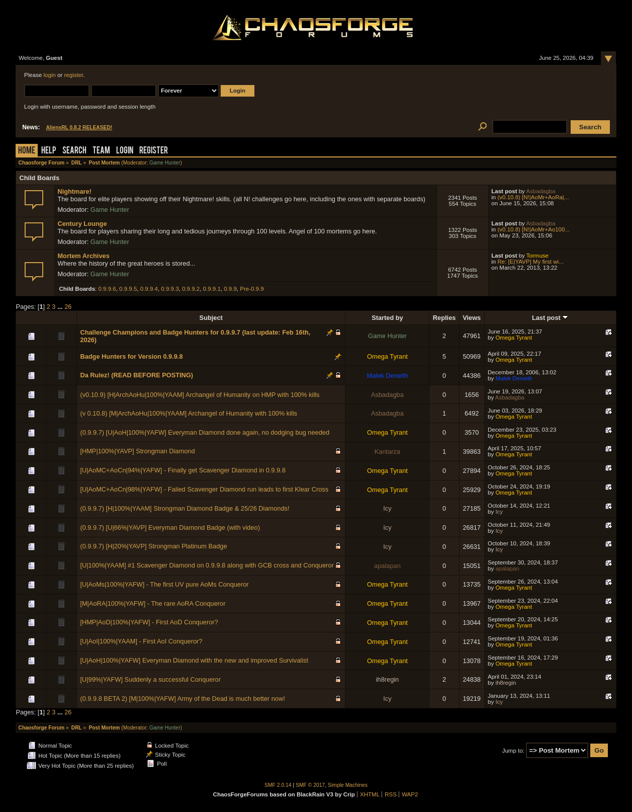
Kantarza (387, 451)
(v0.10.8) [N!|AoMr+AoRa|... (533, 197)
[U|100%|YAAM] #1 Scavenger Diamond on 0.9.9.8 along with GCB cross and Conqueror (206, 565)
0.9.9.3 (169, 289)
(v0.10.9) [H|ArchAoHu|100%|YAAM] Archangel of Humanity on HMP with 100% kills (199, 394)
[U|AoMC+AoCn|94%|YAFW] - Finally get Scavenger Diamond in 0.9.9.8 (182, 470)
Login (124, 151)
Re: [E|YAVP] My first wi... (530, 262)
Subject (211, 317)
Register (153, 151)
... (60, 306)
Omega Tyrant (513, 338)
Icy (387, 508)
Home (26, 151)
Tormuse (537, 256)
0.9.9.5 (128, 289)
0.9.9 (230, 289)
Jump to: (513, 751)
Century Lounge (82, 223)
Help (48, 151)
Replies (444, 317)
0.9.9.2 (191, 289)
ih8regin (387, 679)
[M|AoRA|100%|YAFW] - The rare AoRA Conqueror (152, 603)
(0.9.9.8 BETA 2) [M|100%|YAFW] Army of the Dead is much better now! (182, 698)
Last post (550, 317)
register (73, 75)
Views (472, 317)
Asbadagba (540, 191)
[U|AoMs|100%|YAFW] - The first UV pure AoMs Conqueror (164, 584)
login (50, 75)
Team (101, 151)
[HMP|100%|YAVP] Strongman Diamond (137, 451)
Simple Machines (348, 785)
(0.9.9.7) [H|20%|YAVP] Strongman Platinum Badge (153, 546)
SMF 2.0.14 (278, 785)
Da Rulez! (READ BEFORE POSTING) (136, 375)
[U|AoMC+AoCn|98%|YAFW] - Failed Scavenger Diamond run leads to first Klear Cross (204, 489)
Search (74, 151)
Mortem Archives (83, 256)
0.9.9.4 (149, 289)
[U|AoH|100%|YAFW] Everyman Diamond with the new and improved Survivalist (194, 660)
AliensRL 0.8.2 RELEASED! (79, 127)
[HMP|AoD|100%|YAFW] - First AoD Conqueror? (149, 622)
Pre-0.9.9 (251, 289)
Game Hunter (164, 163)
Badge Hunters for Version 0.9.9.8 (131, 356)
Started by (387, 317)
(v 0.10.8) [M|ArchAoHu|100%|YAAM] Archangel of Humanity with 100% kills (188, 413)
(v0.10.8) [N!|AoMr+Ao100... (533, 229)
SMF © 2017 (310, 785)
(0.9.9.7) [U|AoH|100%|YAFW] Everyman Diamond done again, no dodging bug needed (204, 432)
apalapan (387, 566)
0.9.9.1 (212, 289)
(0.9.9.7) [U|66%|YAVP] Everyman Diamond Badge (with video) (170, 527)
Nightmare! (74, 191)
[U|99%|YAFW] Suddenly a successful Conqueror (150, 679)
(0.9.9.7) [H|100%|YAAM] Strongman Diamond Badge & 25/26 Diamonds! (184, 508)
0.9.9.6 (107, 289)
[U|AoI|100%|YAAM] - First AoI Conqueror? (141, 641)
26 (67, 306)
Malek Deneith (387, 375)
